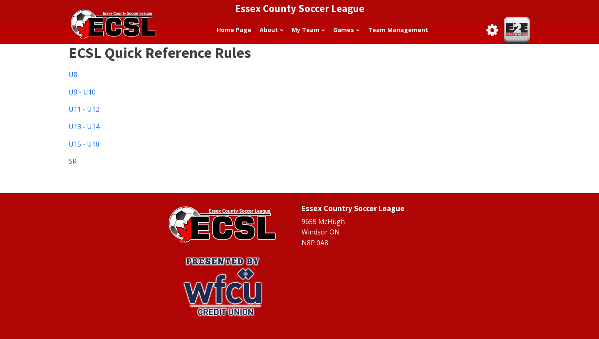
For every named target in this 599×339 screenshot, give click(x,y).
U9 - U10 (82, 92)
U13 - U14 (84, 126)
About (271, 30)
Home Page (234, 30)
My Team (308, 30)
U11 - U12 (84, 109)
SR (73, 161)
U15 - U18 (84, 144)
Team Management (398, 30)
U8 (73, 74)
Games (346, 30)
